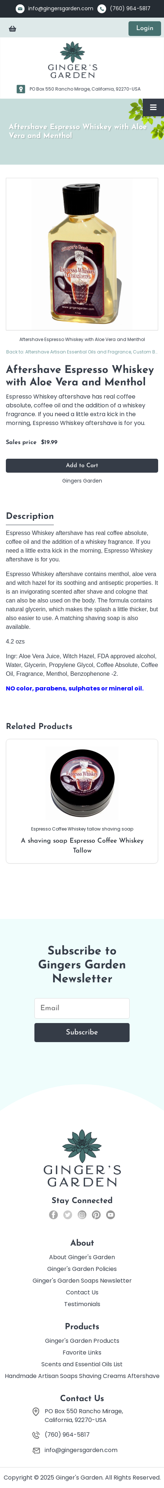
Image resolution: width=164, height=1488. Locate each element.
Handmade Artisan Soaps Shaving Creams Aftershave (82, 1376)
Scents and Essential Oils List (82, 1364)
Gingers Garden (82, 480)
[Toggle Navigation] (153, 107)
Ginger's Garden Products (82, 1341)
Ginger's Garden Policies (82, 1269)
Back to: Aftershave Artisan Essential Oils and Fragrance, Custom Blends (82, 352)
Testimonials (82, 1304)
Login (144, 28)
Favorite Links (82, 1352)
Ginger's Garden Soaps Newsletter (82, 1280)
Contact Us (82, 1292)
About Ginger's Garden (82, 1257)
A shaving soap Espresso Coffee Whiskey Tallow (82, 800)
